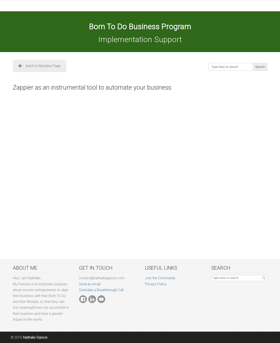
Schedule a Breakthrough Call (101, 290)
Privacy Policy (156, 284)
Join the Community (160, 278)
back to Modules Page (39, 66)
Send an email (89, 284)
